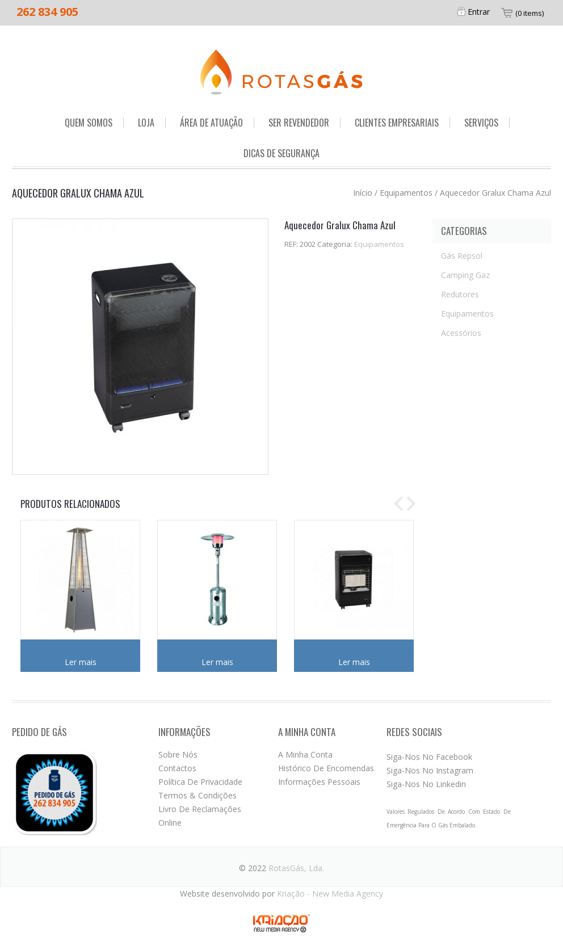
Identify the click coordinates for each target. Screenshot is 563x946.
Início (362, 192)
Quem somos (88, 122)
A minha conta (305, 754)
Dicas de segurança (281, 153)
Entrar (479, 11)
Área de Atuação (211, 122)
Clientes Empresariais (397, 122)
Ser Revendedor (298, 122)
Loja (146, 122)
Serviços (481, 122)
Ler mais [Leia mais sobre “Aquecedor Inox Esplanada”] (217, 662)
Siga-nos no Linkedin (426, 784)
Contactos (177, 768)
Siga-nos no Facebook (429, 756)
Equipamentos (406, 192)
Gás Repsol (461, 255)
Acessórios (461, 332)
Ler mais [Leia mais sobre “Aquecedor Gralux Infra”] (354, 662)
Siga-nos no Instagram (429, 770)
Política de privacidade (200, 781)
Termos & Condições (197, 795)
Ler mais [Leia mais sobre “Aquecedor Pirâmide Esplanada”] (80, 662)
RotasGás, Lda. (296, 868)
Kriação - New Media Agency (330, 893)
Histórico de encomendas (326, 768)
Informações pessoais (319, 781)
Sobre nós (178, 754)
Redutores (460, 294)
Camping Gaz (465, 275)
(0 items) (529, 13)
